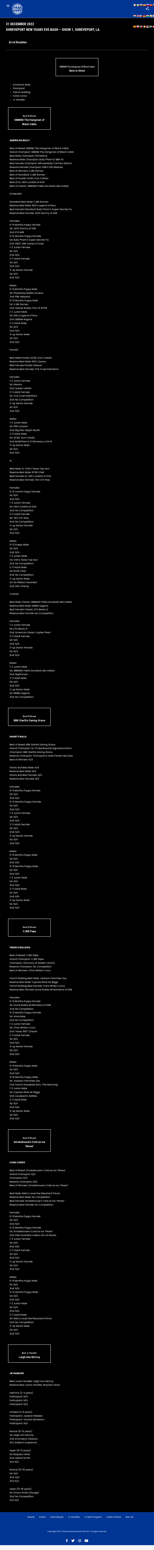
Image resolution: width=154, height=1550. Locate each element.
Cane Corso (20, 98)
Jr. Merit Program (93, 1519)
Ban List (130, 1519)
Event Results (57, 1519)
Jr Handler (19, 101)
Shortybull (19, 90)
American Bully (21, 86)
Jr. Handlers (74, 1519)
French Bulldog (21, 94)
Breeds (31, 1519)
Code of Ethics (113, 1519)
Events (42, 1519)
